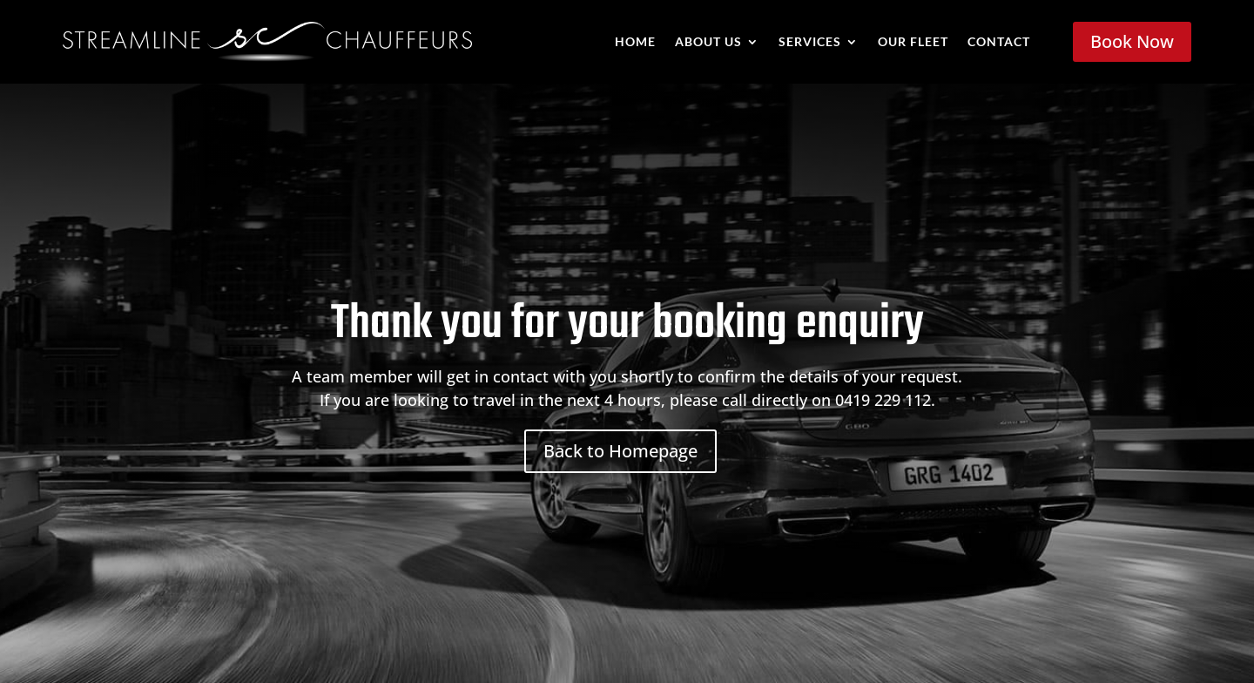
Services (810, 41)
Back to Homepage (620, 451)
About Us (708, 41)
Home (635, 41)
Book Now (1132, 41)
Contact (998, 41)
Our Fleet (913, 41)
